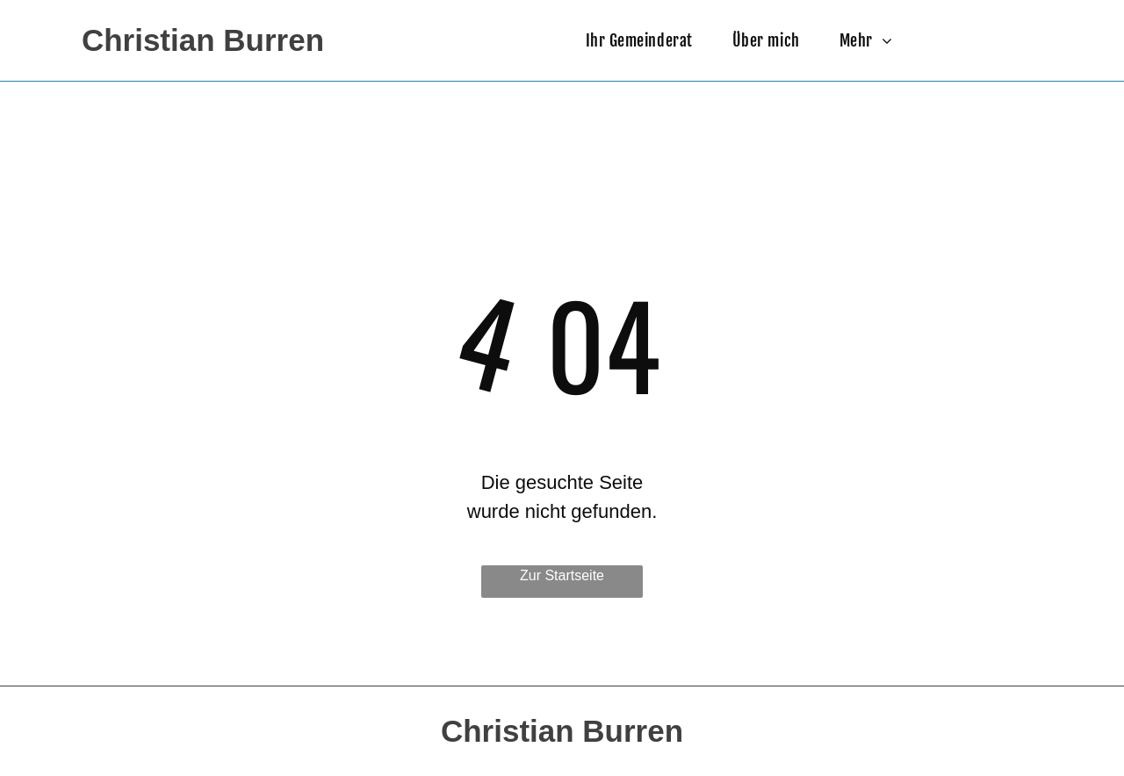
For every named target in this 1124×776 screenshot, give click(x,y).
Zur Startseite (562, 575)
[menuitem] (646, 40)
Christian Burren (203, 40)
